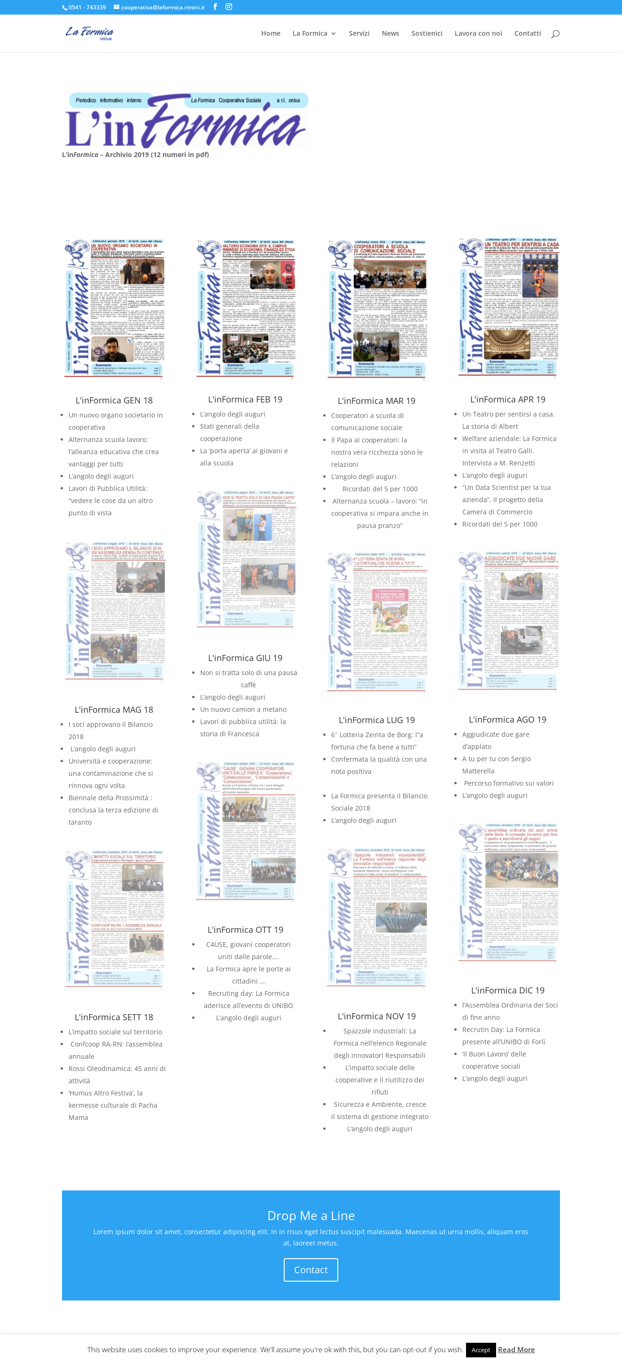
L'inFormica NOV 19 (377, 1016)
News (390, 34)
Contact (311, 1269)
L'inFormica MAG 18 (114, 709)
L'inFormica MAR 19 (376, 400)
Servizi (359, 34)
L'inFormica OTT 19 (245, 929)
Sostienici (427, 34)
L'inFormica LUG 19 (377, 719)
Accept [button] (481, 1350)
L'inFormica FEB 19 (245, 399)
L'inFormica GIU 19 (245, 657)
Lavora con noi (478, 34)
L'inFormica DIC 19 (507, 990)
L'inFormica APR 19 (507, 399)
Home (270, 34)
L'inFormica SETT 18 (114, 1017)
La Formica (310, 34)
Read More (516, 1349)
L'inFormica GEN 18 (114, 400)
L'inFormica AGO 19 (507, 719)
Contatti (527, 34)
